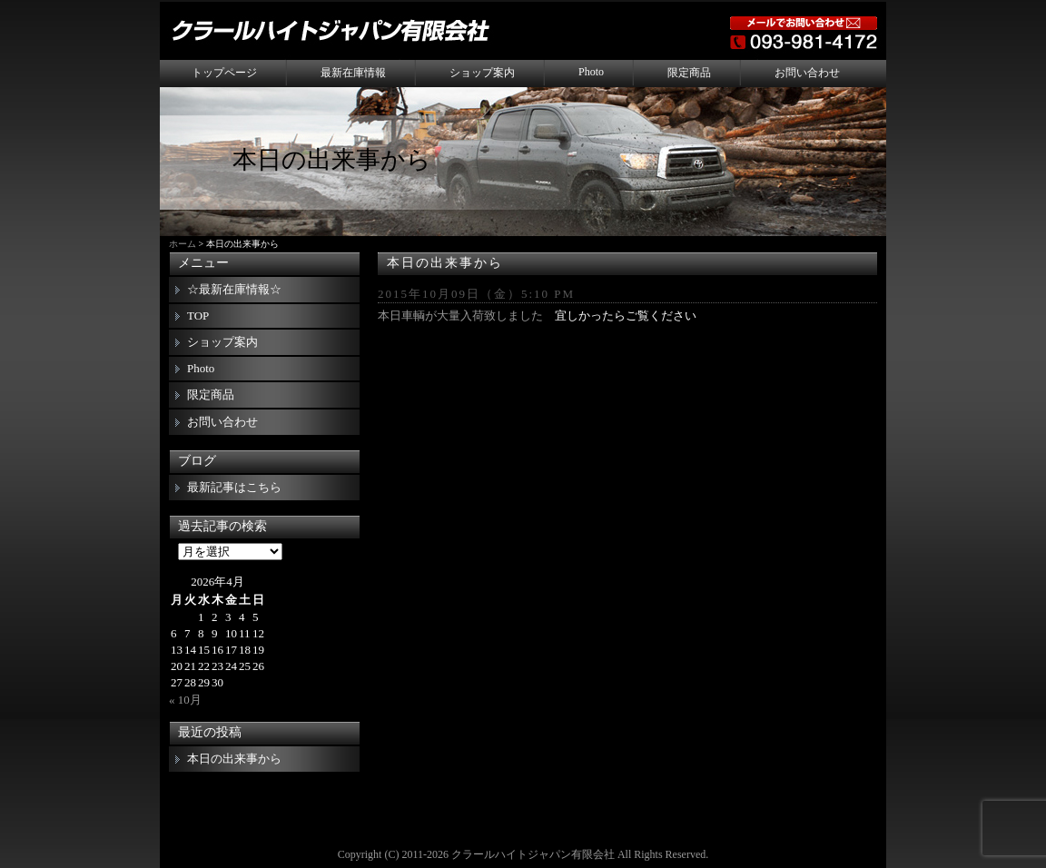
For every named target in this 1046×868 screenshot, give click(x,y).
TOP (198, 315)
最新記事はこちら (234, 487)
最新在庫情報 (353, 72)
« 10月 (185, 699)
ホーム (182, 244)
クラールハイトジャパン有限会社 (533, 854)
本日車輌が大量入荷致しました (460, 315)
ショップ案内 (482, 72)
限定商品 (689, 72)
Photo (591, 71)
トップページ (224, 72)
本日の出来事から (445, 263)
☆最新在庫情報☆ (234, 289)
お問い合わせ (807, 72)
